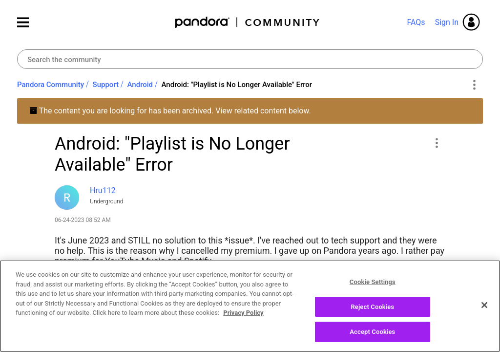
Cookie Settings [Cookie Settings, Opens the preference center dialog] (373, 287)
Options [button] (474, 85)
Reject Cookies (372, 312)
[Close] (484, 311)
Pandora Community (248, 22)
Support (106, 84)
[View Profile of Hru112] (103, 190)
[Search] (250, 59)
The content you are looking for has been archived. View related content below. (170, 110)
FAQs (416, 22)
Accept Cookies (372, 337)
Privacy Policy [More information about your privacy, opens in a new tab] (243, 318)
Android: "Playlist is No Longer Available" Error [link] (237, 84)
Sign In (446, 22)
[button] (436, 142)
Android (140, 84)
